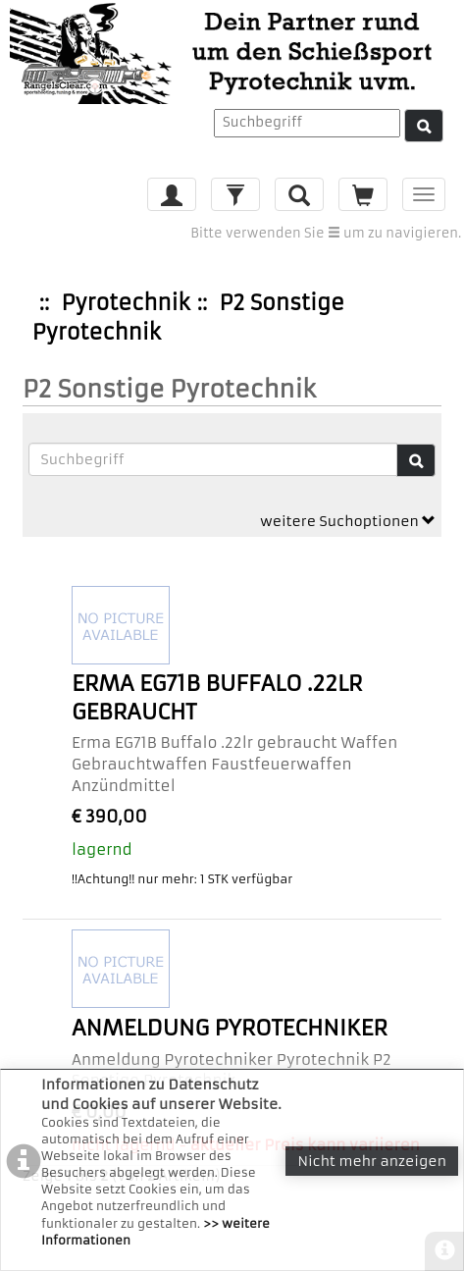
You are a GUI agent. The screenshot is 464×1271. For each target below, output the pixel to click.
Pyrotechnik (125, 303)
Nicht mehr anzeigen (371, 1161)
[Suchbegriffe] (213, 459)
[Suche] (423, 125)
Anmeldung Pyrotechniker (229, 1028)
